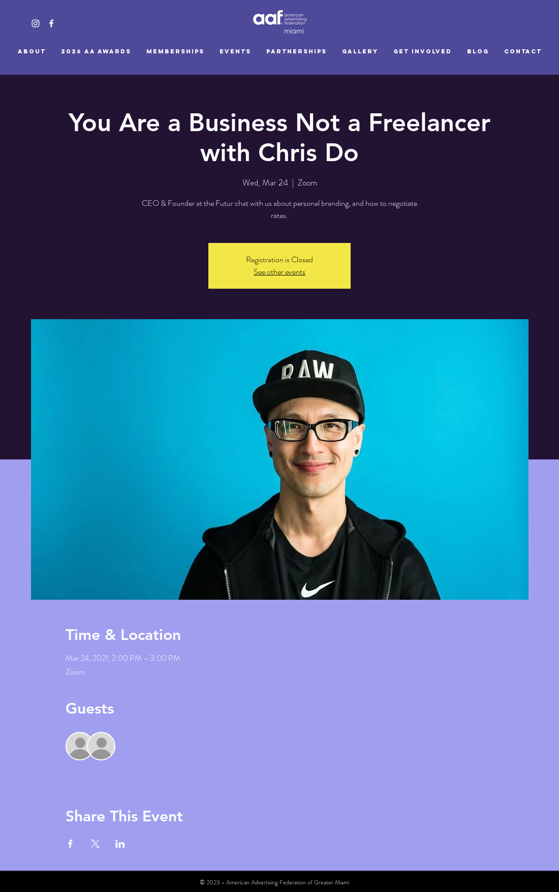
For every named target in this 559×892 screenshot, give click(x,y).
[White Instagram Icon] (35, 23)
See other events (279, 272)
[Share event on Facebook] (70, 844)
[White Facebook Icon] (51, 23)
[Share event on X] (95, 844)
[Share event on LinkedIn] (120, 844)
